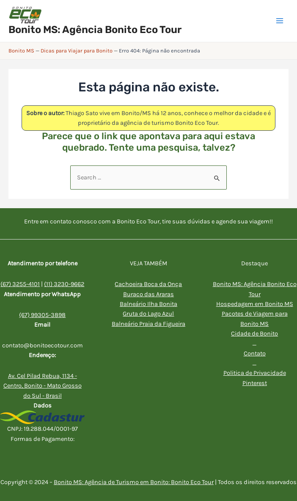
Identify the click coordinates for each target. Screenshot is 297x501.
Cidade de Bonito (254, 333)
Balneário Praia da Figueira (148, 324)
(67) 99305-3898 (42, 315)
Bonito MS (21, 50)
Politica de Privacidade (254, 373)
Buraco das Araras (148, 294)
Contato (255, 353)
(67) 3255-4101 (20, 284)
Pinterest (254, 383)
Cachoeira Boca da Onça (148, 284)
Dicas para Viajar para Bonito (77, 50)
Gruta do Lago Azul (148, 313)
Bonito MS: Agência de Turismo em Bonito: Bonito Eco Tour (134, 482)
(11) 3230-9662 (64, 284)
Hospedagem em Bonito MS (254, 304)
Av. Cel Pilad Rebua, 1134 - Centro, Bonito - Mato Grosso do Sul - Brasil (42, 385)
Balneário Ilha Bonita (148, 304)
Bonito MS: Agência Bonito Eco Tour (95, 30)
